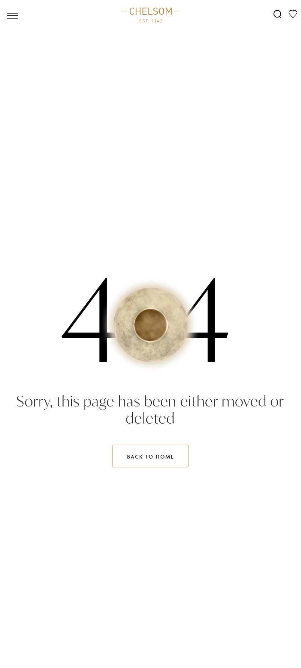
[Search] (277, 13)
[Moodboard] (293, 13)
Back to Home (150, 456)
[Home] (151, 15)
